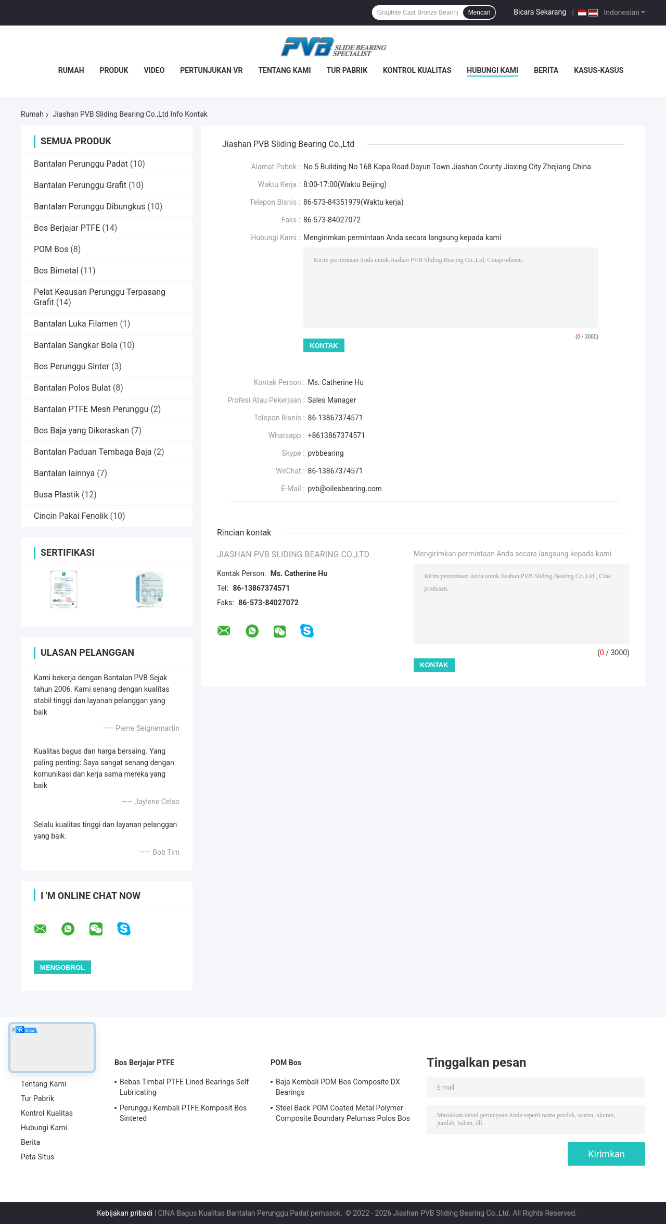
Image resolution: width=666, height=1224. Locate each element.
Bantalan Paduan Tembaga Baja (92, 452)
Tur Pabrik (347, 70)
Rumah (71, 70)
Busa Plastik (57, 494)
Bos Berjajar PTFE (67, 228)
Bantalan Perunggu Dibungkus (89, 206)
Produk (114, 70)
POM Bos (51, 249)
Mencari (479, 12)
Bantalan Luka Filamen (76, 324)
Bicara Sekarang (540, 12)
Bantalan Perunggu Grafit (80, 185)
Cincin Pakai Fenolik (71, 516)
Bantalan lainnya (64, 473)
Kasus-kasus (598, 70)
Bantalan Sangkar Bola (76, 345)
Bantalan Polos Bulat (72, 388)
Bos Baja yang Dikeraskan (81, 430)
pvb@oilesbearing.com (345, 488)
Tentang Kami (284, 70)
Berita (546, 70)
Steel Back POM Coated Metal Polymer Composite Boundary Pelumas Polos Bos (343, 1113)
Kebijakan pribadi (124, 1213)
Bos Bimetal (56, 271)
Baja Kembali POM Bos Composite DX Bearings (338, 1087)
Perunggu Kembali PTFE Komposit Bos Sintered (183, 1113)
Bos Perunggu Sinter (71, 366)
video (154, 70)
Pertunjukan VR (211, 70)
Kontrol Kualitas (417, 70)
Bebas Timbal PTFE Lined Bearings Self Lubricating (184, 1087)
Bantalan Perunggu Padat (81, 164)
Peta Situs (37, 1157)
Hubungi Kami (492, 70)
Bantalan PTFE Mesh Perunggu (91, 409)
